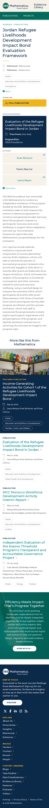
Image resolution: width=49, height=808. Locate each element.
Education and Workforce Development (22, 423)
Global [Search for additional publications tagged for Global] (8, 76)
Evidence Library (40, 6)
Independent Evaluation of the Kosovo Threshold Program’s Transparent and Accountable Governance (24, 550)
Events (8, 755)
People (7, 759)
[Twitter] (5, 710)
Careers (8, 747)
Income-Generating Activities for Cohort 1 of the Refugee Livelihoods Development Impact (24, 391)
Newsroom (10, 733)
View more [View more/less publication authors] (9, 188)
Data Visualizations (14, 777)
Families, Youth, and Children (17, 428)
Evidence (7, 24)
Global (8, 418)
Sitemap (6, 799)
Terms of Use (36, 799)
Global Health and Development (19, 479)
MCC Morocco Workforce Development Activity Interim (22, 496)
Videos (8, 793)
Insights (8, 729)
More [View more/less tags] (6, 91)
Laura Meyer (24, 180)
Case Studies (11, 773)
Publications (10, 16)
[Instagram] (20, 710)
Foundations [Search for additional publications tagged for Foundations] (10, 86)
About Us (9, 720)
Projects (28, 16)
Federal (8, 529)
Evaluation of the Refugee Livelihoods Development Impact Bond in (24, 125)
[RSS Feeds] (26, 710)
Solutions (9, 737)
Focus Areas (10, 724)
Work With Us (24, 649)
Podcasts (9, 789)
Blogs (7, 769)
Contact (8, 751)
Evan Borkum (24, 158)
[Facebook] (10, 710)
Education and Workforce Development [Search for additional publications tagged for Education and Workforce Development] (22, 81)
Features (9, 785)
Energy (20, 584)
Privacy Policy (20, 799)
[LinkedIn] (15, 710)
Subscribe (12, 703)
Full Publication (17, 103)
